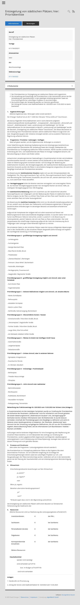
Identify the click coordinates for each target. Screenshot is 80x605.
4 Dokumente (12, 86)
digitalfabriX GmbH (53, 597)
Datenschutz (25, 597)
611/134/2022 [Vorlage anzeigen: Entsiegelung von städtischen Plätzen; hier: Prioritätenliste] (13, 76)
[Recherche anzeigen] (69, 11)
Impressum (33, 597)
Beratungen (31, 23)
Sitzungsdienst (68, 595)
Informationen (13, 23)
